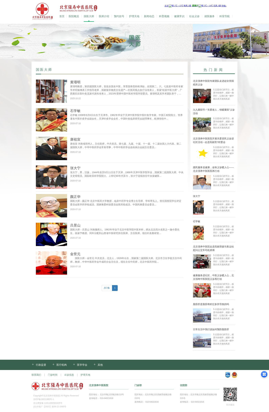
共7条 (107, 287)
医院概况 (74, 16)
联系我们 (36, 374)
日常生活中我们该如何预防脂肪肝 (211, 329)
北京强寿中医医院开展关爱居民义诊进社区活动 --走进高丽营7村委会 (213, 140)
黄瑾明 (75, 82)
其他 (100, 364)
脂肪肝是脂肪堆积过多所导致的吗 (211, 304)
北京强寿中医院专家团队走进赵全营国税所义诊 (213, 83)
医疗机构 (61, 364)
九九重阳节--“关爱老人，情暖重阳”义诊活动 (214, 111)
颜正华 (75, 197)
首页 (62, 16)
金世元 (75, 254)
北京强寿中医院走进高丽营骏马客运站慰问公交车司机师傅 (213, 248)
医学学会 (82, 364)
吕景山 (75, 225)
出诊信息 (69, 374)
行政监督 (41, 364)
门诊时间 (52, 374)
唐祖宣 (75, 139)
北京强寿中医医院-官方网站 (43, 12)
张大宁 (75, 168)
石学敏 (75, 111)
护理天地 (134, 16)
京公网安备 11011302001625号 (47, 403)
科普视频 (164, 16)
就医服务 (209, 16)
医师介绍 (104, 16)
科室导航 (224, 16)
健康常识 (179, 16)
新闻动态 (149, 16)
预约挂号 (119, 16)
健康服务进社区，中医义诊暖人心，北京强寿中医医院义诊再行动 (213, 277)
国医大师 (89, 16)
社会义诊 (194, 16)
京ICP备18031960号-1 (43, 399)
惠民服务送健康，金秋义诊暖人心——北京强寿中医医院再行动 (213, 169)
